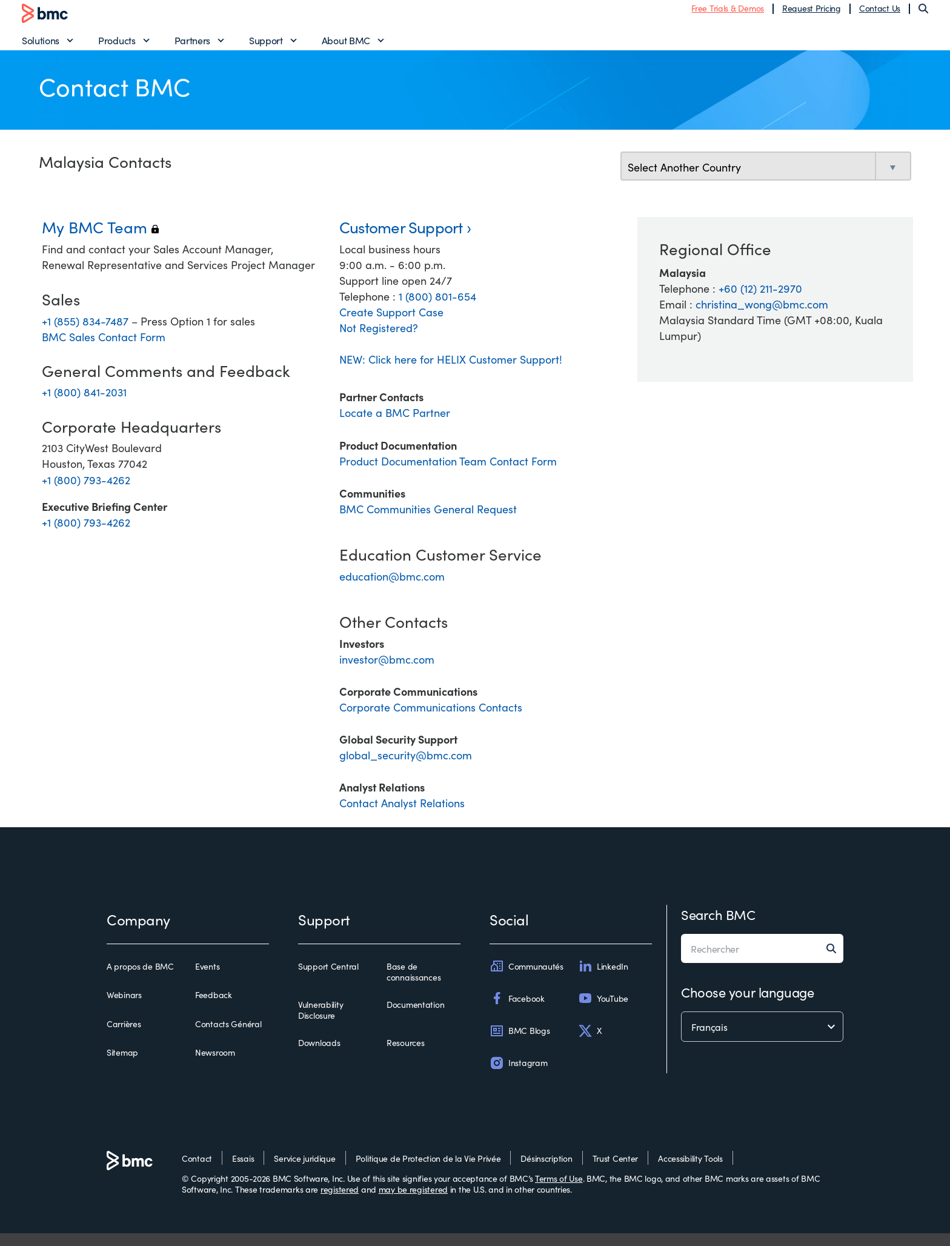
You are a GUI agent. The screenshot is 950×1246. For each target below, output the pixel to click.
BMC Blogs (520, 1043)
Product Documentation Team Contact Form (448, 473)
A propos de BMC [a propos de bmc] (140, 979)
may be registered (413, 1202)
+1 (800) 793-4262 (86, 491)
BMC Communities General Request (428, 521)
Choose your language (747, 1004)
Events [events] (207, 979)
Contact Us (879, 14)
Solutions (40, 46)
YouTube (603, 1011)
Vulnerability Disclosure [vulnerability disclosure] (320, 1022)
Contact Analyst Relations (402, 815)
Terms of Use (559, 1191)
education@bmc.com (392, 588)
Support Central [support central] (328, 979)
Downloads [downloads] (319, 1055)
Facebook (517, 1011)
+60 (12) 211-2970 (760, 300)
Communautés (526, 978)
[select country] (766, 180)
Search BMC (718, 927)
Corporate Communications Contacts (430, 719)
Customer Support (401, 239)
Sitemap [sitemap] (122, 1065)
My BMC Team (100, 239)
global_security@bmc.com (405, 767)
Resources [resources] (405, 1055)
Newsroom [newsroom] (215, 1065)
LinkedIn (603, 978)
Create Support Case (391, 324)
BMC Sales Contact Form (103, 349)
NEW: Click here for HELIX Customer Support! (450, 371)
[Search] (923, 14)
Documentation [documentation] (415, 1017)
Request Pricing (811, 14)
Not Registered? (378, 340)
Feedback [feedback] (213, 1007)
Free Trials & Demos (727, 14)
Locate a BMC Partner (394, 425)
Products (116, 46)
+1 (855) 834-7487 (86, 333)
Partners (192, 46)
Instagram (518, 1075)
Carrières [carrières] (124, 1036)
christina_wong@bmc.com (762, 316)
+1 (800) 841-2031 (84, 404)
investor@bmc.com (386, 671)
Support (266, 46)
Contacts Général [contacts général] (228, 1036)
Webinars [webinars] (124, 1007)
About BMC (346, 46)
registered (340, 1202)
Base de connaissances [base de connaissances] (413, 984)
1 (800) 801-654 (437, 308)
